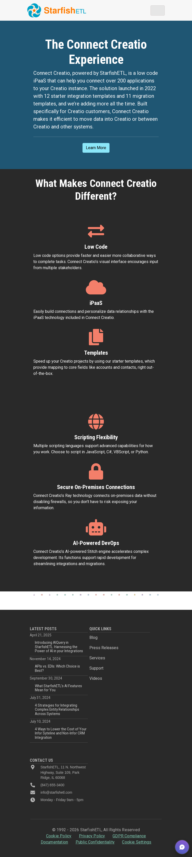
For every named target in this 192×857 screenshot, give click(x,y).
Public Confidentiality (95, 842)
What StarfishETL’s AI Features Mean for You (58, 688)
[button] (182, 847)
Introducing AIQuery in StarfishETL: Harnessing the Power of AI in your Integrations (59, 646)
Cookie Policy (59, 836)
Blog (93, 637)
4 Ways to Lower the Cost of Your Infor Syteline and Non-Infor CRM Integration (61, 733)
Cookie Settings (136, 842)
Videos (95, 678)
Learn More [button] (96, 147)
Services (97, 658)
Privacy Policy (92, 836)
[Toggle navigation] (157, 10)
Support (96, 668)
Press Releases (103, 647)
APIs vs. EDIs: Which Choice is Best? (57, 668)
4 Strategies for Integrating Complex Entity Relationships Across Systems (57, 709)
